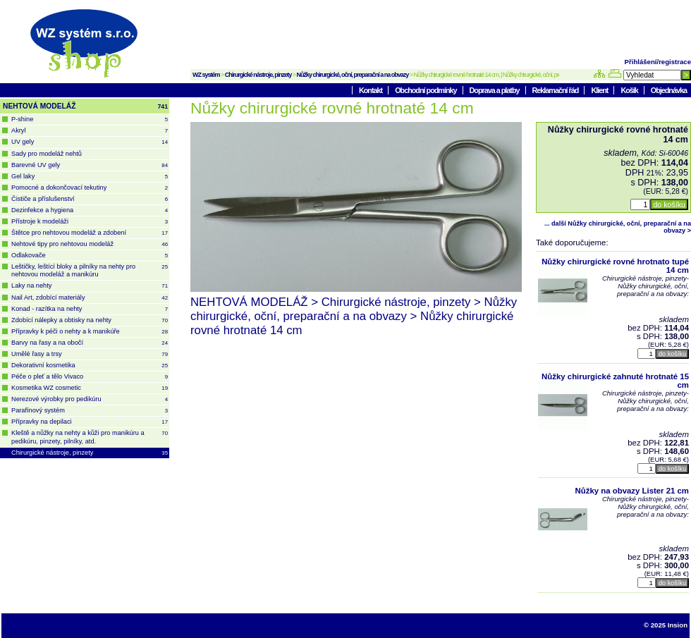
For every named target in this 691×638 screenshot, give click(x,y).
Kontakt (371, 90)
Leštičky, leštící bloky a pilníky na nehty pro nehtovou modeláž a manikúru (89, 270)
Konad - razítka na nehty (89, 309)
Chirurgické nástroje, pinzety (258, 74)
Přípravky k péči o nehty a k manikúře (89, 332)
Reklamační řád (556, 90)
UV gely (89, 142)
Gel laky (89, 176)
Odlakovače (89, 255)
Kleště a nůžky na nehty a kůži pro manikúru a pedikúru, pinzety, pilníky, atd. (89, 436)
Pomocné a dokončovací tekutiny (89, 188)
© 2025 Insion (665, 625)
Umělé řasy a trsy (89, 354)
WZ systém (206, 74)
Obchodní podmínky (426, 90)
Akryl (89, 131)
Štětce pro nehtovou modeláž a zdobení (89, 233)
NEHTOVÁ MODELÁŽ (85, 106)
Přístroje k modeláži (89, 222)
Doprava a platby (495, 90)
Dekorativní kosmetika (89, 365)
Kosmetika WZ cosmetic (89, 388)
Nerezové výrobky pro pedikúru (89, 399)
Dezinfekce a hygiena (89, 210)
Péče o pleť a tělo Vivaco (89, 377)
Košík (629, 90)
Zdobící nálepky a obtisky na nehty (89, 320)
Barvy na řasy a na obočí (89, 343)
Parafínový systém (89, 411)
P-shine (89, 119)
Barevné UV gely (89, 165)
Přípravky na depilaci (89, 422)
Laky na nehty (89, 286)
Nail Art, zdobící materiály (89, 298)
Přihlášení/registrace (658, 62)
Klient (600, 90)
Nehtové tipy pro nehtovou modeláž (89, 244)
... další (617, 227)
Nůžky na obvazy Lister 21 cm (632, 490)
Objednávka (669, 90)
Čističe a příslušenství (89, 199)
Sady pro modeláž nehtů (46, 153)
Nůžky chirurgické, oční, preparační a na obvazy (353, 74)
